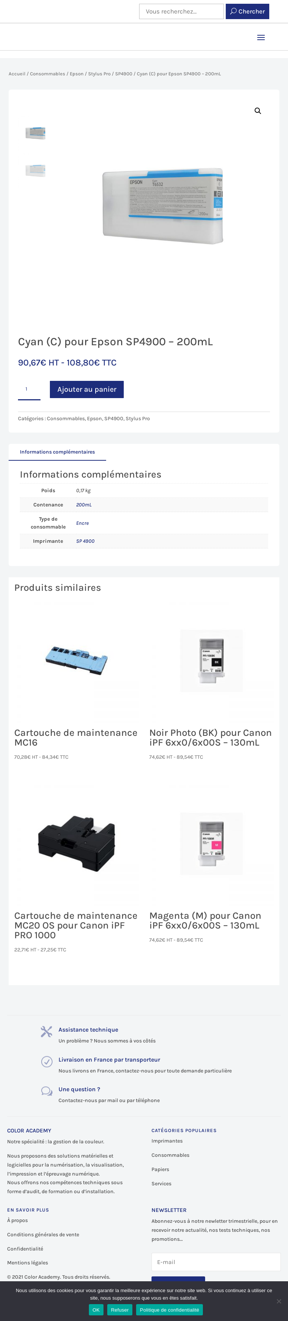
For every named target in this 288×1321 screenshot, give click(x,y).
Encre (82, 523)
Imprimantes (167, 1141)
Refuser (120, 1310)
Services (161, 1183)
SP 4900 (85, 541)
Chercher (251, 11)
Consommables (47, 73)
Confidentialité (25, 1249)
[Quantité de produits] (29, 390)
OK (96, 1310)
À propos (17, 1220)
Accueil (17, 73)
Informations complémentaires (57, 452)
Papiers (160, 1169)
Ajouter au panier (86, 389)
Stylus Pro (99, 73)
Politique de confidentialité (169, 1310)
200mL (84, 505)
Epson (77, 73)
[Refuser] (278, 1301)
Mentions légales (27, 1263)
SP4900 (123, 73)
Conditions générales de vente (43, 1234)
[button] (258, 111)
